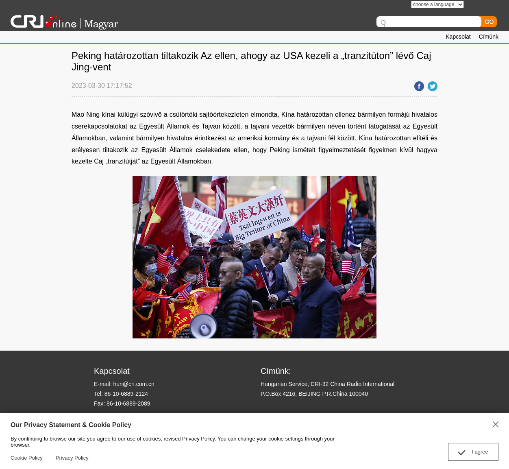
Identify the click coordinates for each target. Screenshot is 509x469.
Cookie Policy (27, 458)
